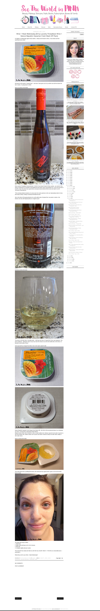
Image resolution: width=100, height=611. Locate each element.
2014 (69, 262)
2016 (69, 183)
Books (66, 27)
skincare (32, 559)
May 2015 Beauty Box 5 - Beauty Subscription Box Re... (75, 219)
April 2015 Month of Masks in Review (75, 252)
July (70, 194)
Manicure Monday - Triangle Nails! (75, 223)
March (70, 257)
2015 (69, 185)
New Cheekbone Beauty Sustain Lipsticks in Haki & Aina (75, 141)
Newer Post (18, 598)
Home (23, 27)
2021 (69, 175)
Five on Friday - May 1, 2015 (74, 253)
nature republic (25, 559)
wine (36, 559)
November (71, 188)
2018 (69, 180)
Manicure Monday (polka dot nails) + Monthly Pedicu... (75, 248)
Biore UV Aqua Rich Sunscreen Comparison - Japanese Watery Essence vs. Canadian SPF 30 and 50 (75, 100)
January (70, 260)
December (71, 186)
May (70, 198)
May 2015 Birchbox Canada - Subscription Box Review (74, 208)
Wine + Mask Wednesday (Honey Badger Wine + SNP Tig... (75, 216)
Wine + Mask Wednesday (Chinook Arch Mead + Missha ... (76, 233)
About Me (30, 27)
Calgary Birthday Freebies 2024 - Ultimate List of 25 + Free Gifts (75, 161)
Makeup (36, 27)
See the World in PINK (46, 609)
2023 (69, 172)
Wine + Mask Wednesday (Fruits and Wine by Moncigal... (75, 203)
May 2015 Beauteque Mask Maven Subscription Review (75, 211)
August (70, 193)
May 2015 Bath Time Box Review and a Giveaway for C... (76, 200)
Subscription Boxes (57, 27)
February (70, 259)
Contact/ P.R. (74, 27)
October (70, 190)
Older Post (60, 598)
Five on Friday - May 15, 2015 (74, 230)
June (70, 196)
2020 (69, 177)
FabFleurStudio (64, 609)
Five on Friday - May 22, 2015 (74, 214)
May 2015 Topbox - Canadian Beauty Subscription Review (75, 222)
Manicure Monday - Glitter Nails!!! (75, 212)
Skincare (43, 27)
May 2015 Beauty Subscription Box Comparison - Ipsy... (75, 205)
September (71, 191)
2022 (69, 174)
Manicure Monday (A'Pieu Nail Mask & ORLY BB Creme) (76, 238)
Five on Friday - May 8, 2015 (74, 240)
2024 (69, 170)
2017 (69, 182)
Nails (49, 27)
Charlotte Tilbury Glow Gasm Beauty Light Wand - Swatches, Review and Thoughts (75, 121)
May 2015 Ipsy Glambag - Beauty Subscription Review (75, 229)
